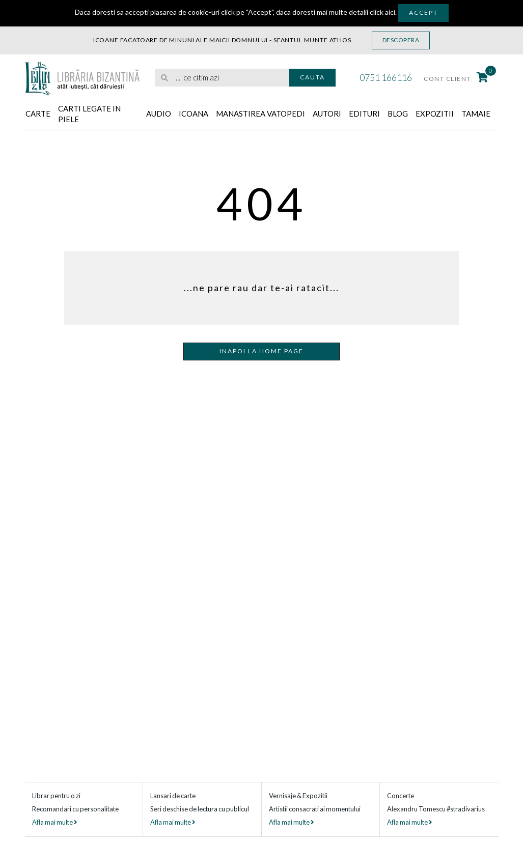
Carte (37, 113)
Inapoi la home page (261, 351)
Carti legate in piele (89, 114)
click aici (382, 12)
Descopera (401, 40)
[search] (222, 78)
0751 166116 (386, 77)
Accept (423, 12)
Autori (327, 113)
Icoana (193, 113)
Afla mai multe (54, 822)
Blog (398, 113)
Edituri (364, 113)
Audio (158, 113)
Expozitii (435, 113)
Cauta (312, 77)
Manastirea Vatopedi (260, 113)
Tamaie (475, 113)
